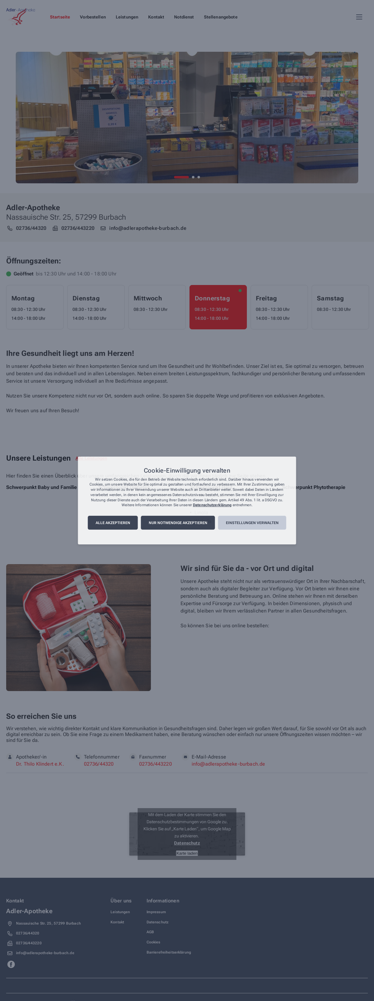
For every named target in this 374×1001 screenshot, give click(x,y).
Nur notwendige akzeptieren (178, 523)
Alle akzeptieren (113, 523)
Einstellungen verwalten (252, 523)
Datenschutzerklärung (212, 505)
